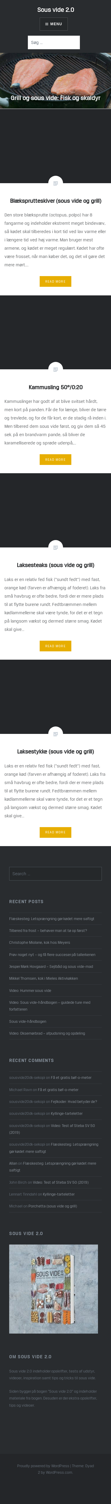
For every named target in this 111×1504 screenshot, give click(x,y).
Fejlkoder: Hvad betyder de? (74, 1101)
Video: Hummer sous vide (30, 990)
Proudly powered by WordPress (43, 1466)
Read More (55, 281)
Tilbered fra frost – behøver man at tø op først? (48, 930)
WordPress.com (59, 1472)
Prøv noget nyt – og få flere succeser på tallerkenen (52, 954)
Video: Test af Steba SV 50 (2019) (61, 1182)
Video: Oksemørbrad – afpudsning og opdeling (47, 1033)
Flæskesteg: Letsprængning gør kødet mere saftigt (51, 918)
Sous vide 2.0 (55, 9)
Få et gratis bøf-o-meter (71, 1077)
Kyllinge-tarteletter (67, 1113)
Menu (56, 24)
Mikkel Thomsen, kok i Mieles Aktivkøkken (43, 978)
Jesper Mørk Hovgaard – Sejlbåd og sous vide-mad (51, 966)
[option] (55, 81)
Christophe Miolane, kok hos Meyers (39, 942)
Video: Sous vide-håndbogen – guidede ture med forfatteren (49, 1005)
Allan (13, 1163)
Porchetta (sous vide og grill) (52, 1206)
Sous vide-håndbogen (27, 1021)
